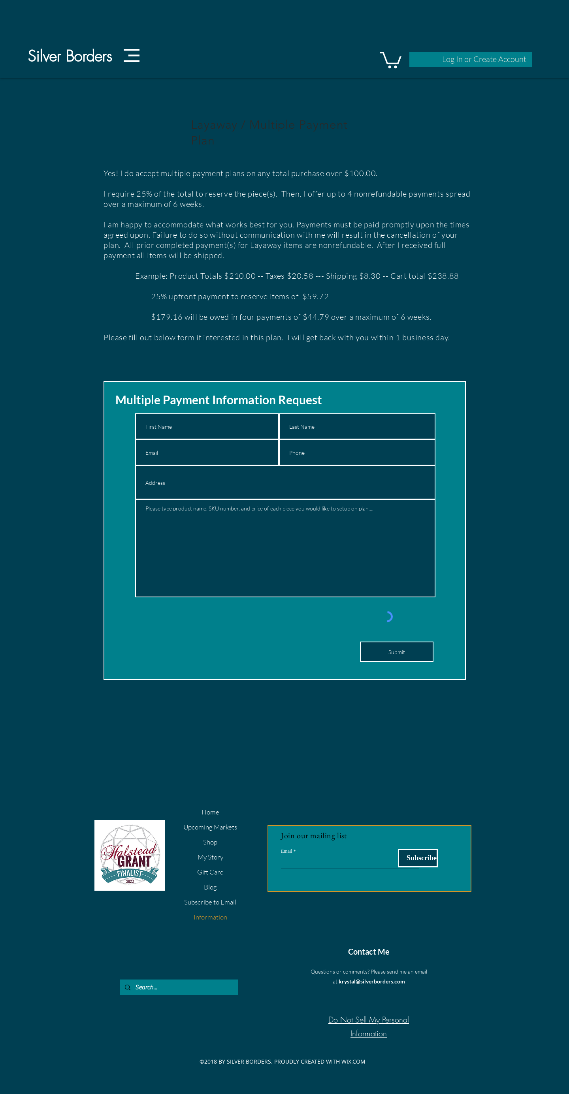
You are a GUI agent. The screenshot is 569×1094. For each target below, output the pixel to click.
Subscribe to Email (210, 902)
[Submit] (396, 652)
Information (210, 917)
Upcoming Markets (210, 827)
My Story (210, 857)
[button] (131, 55)
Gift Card (210, 872)
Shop (210, 842)
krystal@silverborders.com (372, 981)
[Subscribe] (418, 858)
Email (286, 851)
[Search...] (178, 987)
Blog (210, 887)
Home (210, 812)
